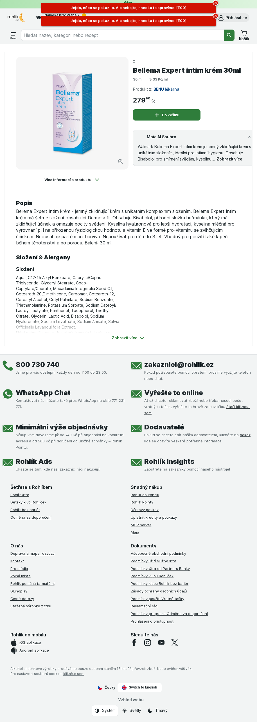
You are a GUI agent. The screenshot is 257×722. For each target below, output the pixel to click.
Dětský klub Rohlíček (28, 502)
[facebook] (134, 642)
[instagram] (147, 642)
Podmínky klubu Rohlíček (152, 576)
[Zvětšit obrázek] (120, 161)
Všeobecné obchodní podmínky (158, 553)
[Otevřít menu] (13, 35)
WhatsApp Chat (43, 393)
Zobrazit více (229, 159)
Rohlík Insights (169, 461)
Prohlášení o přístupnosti (152, 621)
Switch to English (139, 687)
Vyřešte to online (173, 393)
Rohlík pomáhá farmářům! (32, 583)
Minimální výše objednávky (62, 427)
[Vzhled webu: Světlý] (131, 710)
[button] (232, 17)
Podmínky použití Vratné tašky (157, 598)
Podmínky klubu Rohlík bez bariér (159, 583)
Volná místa (20, 576)
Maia (135, 532)
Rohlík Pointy (142, 502)
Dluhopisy (18, 591)
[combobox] (122, 35)
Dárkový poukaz (145, 509)
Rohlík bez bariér (25, 509)
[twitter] (174, 642)
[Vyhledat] (229, 35)
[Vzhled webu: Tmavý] (157, 710)
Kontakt (17, 561)
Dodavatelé (164, 427)
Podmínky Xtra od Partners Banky (160, 568)
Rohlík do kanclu (145, 495)
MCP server (141, 525)
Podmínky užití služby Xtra (153, 561)
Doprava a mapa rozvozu (32, 553)
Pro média (19, 568)
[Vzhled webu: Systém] (105, 710)
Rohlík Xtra (19, 495)
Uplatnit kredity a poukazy (154, 517)
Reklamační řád (144, 606)
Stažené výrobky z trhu (30, 606)
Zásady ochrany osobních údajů (159, 591)
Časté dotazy (22, 598)
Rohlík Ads (34, 461)
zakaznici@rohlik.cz (179, 364)
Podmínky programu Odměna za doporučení (169, 613)
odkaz (245, 435)
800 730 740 (38, 364)
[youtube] (161, 642)
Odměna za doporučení (30, 517)
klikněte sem (73, 674)
